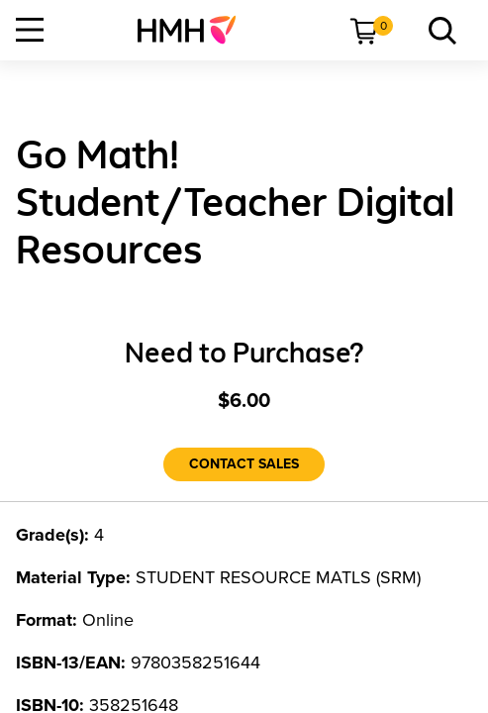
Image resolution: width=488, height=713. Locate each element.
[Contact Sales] (244, 464)
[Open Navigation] (30, 30)
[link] (194, 29)
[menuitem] (194, 29)
